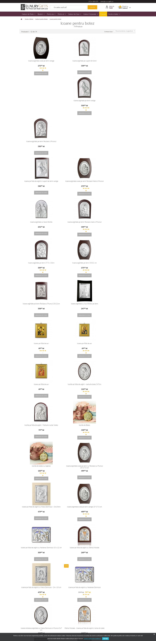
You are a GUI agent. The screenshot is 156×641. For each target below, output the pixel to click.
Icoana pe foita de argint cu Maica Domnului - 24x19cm (34, 266)
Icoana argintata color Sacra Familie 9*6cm (92, 467)
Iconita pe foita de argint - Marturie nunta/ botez (34, 225)
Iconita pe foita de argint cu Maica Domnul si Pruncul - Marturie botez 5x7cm (92, 347)
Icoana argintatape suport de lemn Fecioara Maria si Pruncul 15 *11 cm (92, 547)
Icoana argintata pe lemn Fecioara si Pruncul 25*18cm (122, 428)
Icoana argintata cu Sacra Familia (93, 102)
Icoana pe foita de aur (34, 183)
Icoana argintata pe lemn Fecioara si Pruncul (122, 61)
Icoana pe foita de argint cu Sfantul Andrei (63, 347)
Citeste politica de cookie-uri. (92, 638)
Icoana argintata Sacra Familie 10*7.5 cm (63, 507)
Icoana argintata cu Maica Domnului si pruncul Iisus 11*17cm (122, 388)
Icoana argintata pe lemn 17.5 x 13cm (34, 142)
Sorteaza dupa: (108, 31)
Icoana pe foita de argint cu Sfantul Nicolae (122, 266)
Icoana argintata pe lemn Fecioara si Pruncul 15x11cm (92, 143)
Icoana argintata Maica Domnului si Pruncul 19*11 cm (63, 428)
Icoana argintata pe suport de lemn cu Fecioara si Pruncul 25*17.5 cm (122, 547)
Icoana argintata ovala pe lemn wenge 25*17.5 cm (63, 266)
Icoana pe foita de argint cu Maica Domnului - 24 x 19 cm (34, 306)
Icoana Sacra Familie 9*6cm (63, 467)
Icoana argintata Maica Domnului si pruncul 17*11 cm (34, 547)
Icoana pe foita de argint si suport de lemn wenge (34, 102)
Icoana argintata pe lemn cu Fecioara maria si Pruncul (121, 347)
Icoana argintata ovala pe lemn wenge (34, 61)
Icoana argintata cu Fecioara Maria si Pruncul (34, 388)
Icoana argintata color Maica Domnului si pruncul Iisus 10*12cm (92, 388)
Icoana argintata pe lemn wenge (93, 61)
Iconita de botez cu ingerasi (92, 224)
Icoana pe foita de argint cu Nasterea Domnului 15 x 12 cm (92, 266)
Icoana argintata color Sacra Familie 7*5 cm (34, 507)
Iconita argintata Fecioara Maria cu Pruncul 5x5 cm (34, 347)
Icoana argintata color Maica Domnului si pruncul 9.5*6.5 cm (92, 507)
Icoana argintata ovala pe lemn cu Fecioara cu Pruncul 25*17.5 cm (121, 225)
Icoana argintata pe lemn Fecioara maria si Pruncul (122, 102)
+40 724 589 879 (59, 582)
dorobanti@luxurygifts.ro (90, 586)
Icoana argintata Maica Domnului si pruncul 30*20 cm (63, 547)
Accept (105, 638)
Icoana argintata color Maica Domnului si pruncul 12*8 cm (122, 507)
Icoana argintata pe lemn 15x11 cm (63, 142)
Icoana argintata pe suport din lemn (63, 61)
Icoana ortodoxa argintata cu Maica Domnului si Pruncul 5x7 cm (93, 306)
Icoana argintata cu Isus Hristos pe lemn (121, 142)
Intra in (110, 7)
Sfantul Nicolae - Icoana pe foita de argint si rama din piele (122, 306)
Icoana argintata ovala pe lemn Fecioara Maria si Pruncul (63, 102)
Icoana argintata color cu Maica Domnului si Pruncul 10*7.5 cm (34, 468)
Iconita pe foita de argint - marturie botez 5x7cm (122, 184)
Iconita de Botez (63, 224)
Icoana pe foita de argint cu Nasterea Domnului (63, 306)
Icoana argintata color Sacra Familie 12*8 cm (122, 468)
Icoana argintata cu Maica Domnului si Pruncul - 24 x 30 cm (63, 388)
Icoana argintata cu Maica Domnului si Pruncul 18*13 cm (34, 428)
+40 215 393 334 (88, 582)
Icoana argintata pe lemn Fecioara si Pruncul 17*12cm (92, 428)
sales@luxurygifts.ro (106, 1)
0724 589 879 (93, 1)
